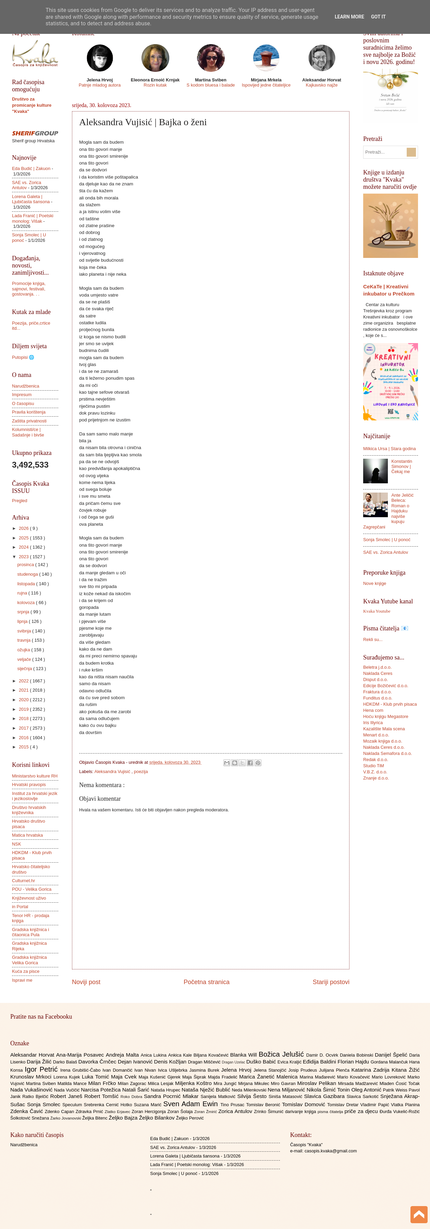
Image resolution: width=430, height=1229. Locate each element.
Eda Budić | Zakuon (31, 168)
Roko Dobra (132, 1097)
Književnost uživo (29, 898)
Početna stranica (207, 982)
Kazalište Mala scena (384, 728)
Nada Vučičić (67, 1090)
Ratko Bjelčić (36, 1096)
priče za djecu (361, 1111)
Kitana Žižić (406, 1070)
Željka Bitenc (95, 1118)
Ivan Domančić (118, 1070)
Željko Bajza (124, 1118)
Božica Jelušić (282, 1054)
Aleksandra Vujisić (112, 771)
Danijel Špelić (392, 1055)
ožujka (24, 649)
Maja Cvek (125, 1077)
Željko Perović (190, 1118)
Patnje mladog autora (100, 85)
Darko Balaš (65, 1061)
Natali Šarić (136, 1090)
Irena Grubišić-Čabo (81, 1070)
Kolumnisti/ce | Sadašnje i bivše (28, 432)
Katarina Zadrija (372, 1070)
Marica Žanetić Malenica (269, 1077)
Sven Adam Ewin (192, 1104)
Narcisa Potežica (101, 1090)
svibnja (24, 630)
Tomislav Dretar (343, 1104)
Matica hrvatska (27, 835)
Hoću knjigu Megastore (385, 716)
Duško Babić (262, 1061)
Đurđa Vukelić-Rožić (400, 1111)
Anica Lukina (154, 1055)
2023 (24, 556)
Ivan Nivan (146, 1070)
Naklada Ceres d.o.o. (384, 747)
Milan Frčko (103, 1083)
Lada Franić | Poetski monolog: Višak (32, 218)
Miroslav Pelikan (317, 1083)
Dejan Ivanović (136, 1061)
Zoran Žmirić (206, 1112)
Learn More (349, 16)
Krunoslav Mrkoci (31, 1077)
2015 (24, 746)
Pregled (19, 500)
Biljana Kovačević (212, 1055)
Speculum (73, 1104)
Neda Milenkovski (250, 1090)
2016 (24, 737)
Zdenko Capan (60, 1111)
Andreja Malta (123, 1055)
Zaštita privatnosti (29, 420)
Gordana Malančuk (390, 1061)
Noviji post (86, 982)
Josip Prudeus (303, 1070)
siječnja (25, 668)
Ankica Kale (181, 1055)
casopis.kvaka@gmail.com (331, 1150)
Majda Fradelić (223, 1077)
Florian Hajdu (353, 1061)
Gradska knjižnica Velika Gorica (29, 960)
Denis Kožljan (171, 1061)
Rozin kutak (155, 85)
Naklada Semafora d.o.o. (387, 753)
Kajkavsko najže (321, 85)
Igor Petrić (42, 1069)
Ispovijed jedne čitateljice (266, 85)
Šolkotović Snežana (30, 1118)
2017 (24, 728)
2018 (24, 718)
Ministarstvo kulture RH (35, 776)
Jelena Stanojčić (271, 1070)
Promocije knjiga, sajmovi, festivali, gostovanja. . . (29, 289)
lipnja (23, 621)
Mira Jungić (225, 1083)
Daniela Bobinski (357, 1055)
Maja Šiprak (195, 1077)
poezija (141, 771)
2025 (24, 537)
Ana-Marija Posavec (81, 1055)
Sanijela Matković (218, 1096)
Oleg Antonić (367, 1090)
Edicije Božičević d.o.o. (385, 685)
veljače (24, 659)
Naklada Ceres (377, 673)
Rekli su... (373, 639)
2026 (24, 528)
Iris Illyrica (373, 722)
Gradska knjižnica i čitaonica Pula (30, 932)
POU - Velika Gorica (31, 889)
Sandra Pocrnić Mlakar (172, 1096)
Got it (378, 16)
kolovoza (26, 602)
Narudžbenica (25, 386)
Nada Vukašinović (32, 1090)
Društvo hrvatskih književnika (29, 810)
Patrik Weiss (396, 1090)
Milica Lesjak (161, 1083)
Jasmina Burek (205, 1070)
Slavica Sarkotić (363, 1096)
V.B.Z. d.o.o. (375, 771)
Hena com (373, 710)
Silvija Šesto (253, 1096)
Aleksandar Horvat (33, 1055)
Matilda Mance (73, 1083)
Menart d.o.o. (376, 734)
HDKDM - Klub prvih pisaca (390, 704)
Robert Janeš (67, 1096)
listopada (26, 583)
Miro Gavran (284, 1083)
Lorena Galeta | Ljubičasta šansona (31, 199)
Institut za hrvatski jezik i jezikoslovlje (34, 796)
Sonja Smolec (44, 1104)
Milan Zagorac (133, 1083)
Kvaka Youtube (376, 611)
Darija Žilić (40, 1061)
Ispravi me (22, 980)
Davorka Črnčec (98, 1061)
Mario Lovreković (389, 1077)
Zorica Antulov (236, 1111)
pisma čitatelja (331, 1112)
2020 (24, 699)
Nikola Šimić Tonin (329, 1090)
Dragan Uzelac (234, 1062)
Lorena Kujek (67, 1077)
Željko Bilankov (157, 1118)
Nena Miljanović (287, 1090)
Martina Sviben (42, 1083)
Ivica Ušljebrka (173, 1070)
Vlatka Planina (405, 1104)
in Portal (20, 906)
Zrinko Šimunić (269, 1111)
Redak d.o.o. (375, 759)
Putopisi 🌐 (23, 357)
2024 (24, 547)
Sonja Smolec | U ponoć (386, 539)
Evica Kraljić (290, 1061)
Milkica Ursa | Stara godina (389, 448)
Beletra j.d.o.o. (377, 667)
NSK (16, 844)
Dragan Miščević (205, 1061)
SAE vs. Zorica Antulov (385, 552)
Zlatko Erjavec (118, 1112)
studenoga (28, 574)
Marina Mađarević (318, 1077)
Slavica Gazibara (325, 1096)
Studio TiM (373, 765)
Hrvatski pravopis (29, 784)
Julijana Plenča (335, 1070)
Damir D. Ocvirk (323, 1055)
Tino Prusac (233, 1104)
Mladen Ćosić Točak (400, 1083)
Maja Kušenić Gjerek (160, 1077)
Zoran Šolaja (180, 1111)
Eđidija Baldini (320, 1061)
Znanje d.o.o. (376, 778)
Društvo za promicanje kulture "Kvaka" (31, 105)
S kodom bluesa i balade (210, 85)
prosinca (26, 564)
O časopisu (23, 403)
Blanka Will (244, 1055)
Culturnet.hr (23, 880)
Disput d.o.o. (375, 679)
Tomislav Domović (304, 1104)
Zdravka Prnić (90, 1111)
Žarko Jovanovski (66, 1118)
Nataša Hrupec (166, 1090)
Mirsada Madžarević (358, 1083)
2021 (24, 690)
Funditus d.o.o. (377, 698)
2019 (24, 709)
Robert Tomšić (102, 1096)
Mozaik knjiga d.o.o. (382, 741)
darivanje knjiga (301, 1111)
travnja (24, 640)
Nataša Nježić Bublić (207, 1090)
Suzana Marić (148, 1104)
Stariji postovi (331, 982)
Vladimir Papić (375, 1104)
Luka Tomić (96, 1077)
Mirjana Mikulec (254, 1083)
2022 (24, 680)
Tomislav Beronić (264, 1104)
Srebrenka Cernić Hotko (109, 1104)
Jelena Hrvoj (237, 1070)
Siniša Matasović (286, 1096)
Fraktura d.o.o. (377, 691)
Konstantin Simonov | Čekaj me (401, 466)
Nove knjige (374, 583)
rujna (22, 593)
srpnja (23, 611)
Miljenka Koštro (194, 1083)
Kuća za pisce (25, 971)
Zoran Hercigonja (149, 1111)
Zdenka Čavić (27, 1111)
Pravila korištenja (29, 412)
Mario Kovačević (354, 1077)
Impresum (22, 394)
